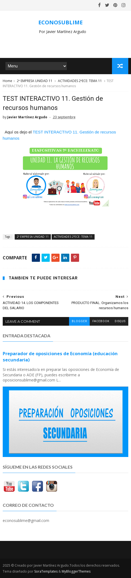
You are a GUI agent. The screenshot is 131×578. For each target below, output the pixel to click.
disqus (120, 321)
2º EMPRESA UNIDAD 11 (34, 81)
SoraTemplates (46, 571)
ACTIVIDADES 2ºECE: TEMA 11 (80, 81)
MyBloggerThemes (76, 571)
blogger (79, 321)
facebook (100, 321)
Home (7, 81)
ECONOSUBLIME (60, 22)
